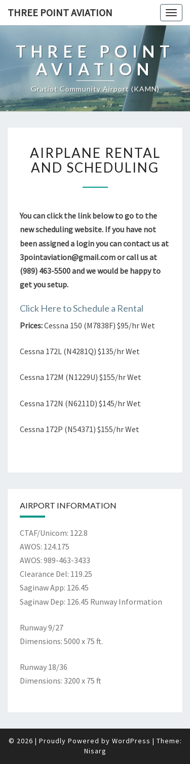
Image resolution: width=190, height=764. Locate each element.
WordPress (131, 740)
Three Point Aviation (60, 12)
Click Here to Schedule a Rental (81, 308)
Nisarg (95, 750)
